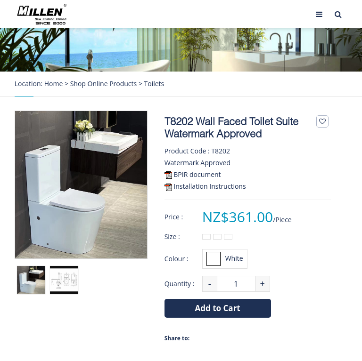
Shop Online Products (103, 84)
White (224, 259)
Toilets (154, 84)
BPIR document (197, 174)
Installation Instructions (209, 186)
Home (53, 84)
